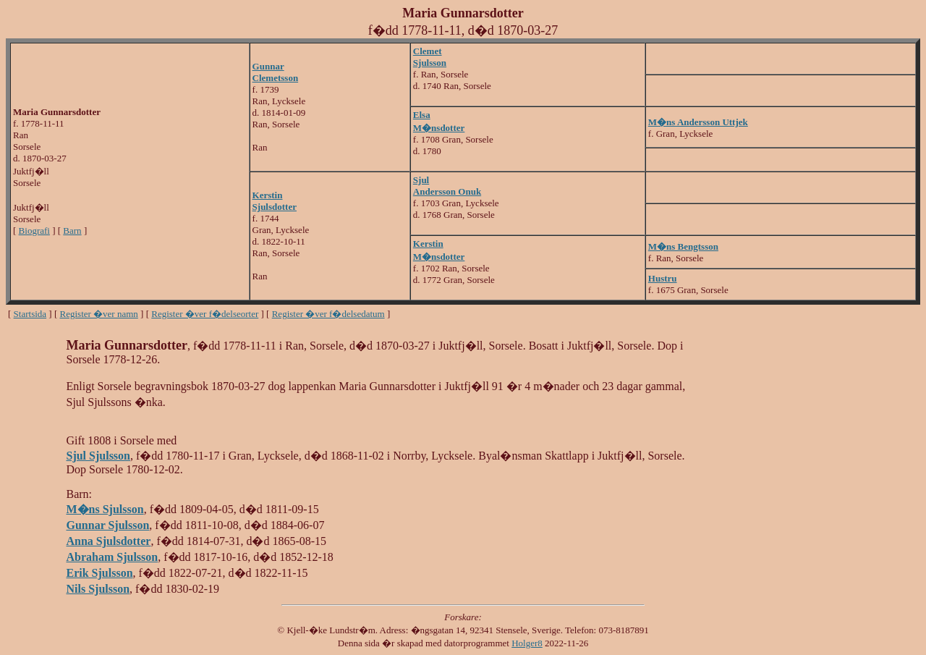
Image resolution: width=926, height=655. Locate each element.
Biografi (34, 230)
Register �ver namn (99, 313)
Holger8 (527, 643)
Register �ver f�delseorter (204, 313)
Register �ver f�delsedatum (328, 313)
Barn (72, 230)
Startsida (30, 313)
